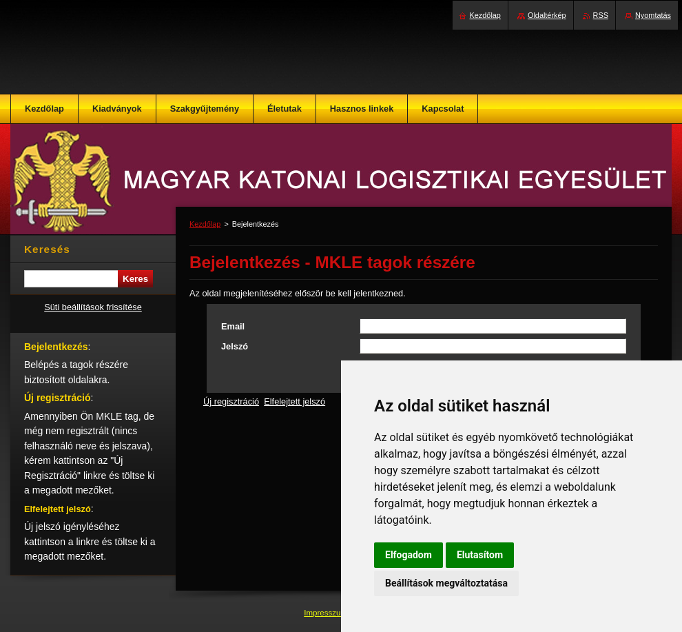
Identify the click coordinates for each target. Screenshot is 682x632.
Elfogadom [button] (408, 554)
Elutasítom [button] (480, 554)
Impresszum (326, 613)
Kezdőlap (204, 224)
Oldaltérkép (547, 15)
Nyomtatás (653, 15)
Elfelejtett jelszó (294, 401)
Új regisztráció (231, 401)
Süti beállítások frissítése (93, 307)
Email (233, 326)
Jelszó (234, 346)
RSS (600, 15)
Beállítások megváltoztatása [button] (446, 583)
